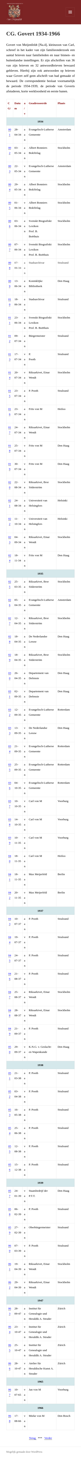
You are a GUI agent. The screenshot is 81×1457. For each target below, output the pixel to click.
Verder (48, 1438)
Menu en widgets (70, 16)
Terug (32, 1438)
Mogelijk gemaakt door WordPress (24, 1451)
